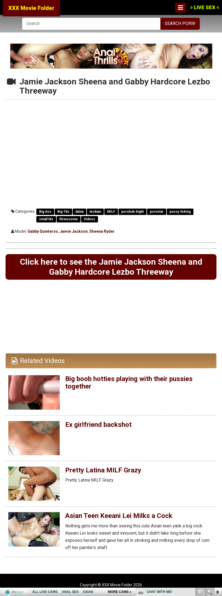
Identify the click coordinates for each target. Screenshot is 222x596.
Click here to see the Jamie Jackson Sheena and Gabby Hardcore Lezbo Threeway (111, 267)
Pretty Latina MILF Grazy (103, 470)
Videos (89, 219)
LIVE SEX (204, 7)
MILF (111, 212)
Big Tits (63, 212)
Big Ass (45, 212)
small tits (46, 219)
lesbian (95, 212)
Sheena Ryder (102, 231)
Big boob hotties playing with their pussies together (129, 382)
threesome (68, 219)
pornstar (156, 212)
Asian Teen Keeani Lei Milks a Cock (118, 516)
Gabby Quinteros (42, 231)
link (217, 509)
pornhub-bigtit (132, 212)
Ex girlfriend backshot (98, 425)
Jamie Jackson (74, 231)
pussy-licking (180, 212)
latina (79, 212)
